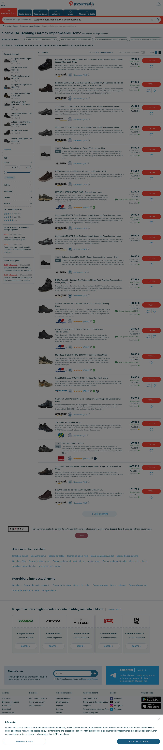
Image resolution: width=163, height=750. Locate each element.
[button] (158, 719)
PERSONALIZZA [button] (24, 741)
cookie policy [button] (40, 731)
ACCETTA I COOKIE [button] (139, 741)
